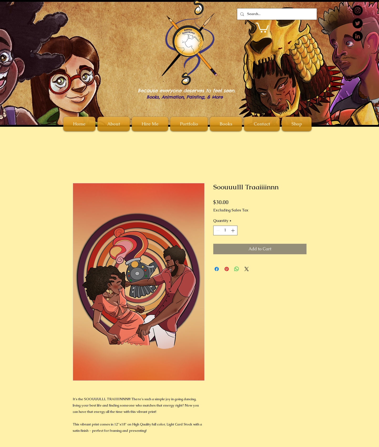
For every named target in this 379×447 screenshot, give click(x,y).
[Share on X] (246, 269)
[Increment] (233, 230)
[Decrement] (217, 230)
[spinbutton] (225, 230)
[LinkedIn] (357, 36)
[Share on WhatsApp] (236, 269)
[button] (262, 27)
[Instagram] (357, 10)
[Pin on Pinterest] (227, 269)
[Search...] (276, 14)
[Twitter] (357, 23)
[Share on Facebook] (217, 269)
